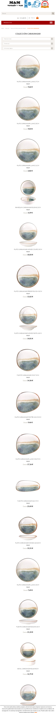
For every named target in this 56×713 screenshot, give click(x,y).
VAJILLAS (7, 28)
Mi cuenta (21, 18)
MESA (2, 28)
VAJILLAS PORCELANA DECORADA (18, 28)
